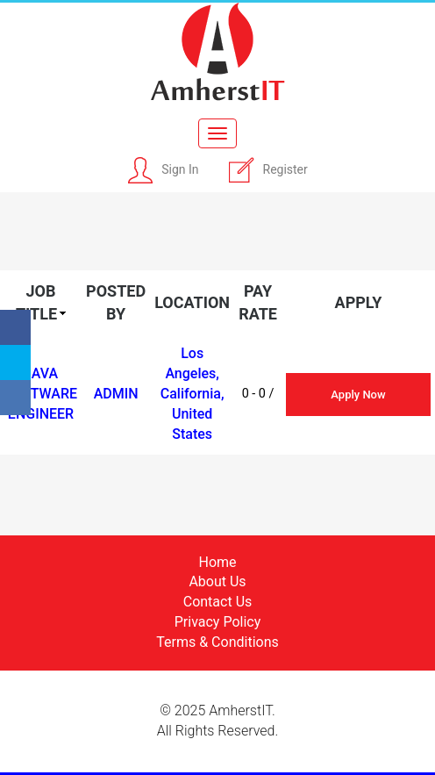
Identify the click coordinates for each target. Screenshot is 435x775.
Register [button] (285, 169)
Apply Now (358, 394)
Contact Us (218, 601)
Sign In (179, 169)
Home (217, 562)
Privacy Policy (218, 622)
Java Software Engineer (40, 393)
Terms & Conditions (217, 642)
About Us (217, 581)
